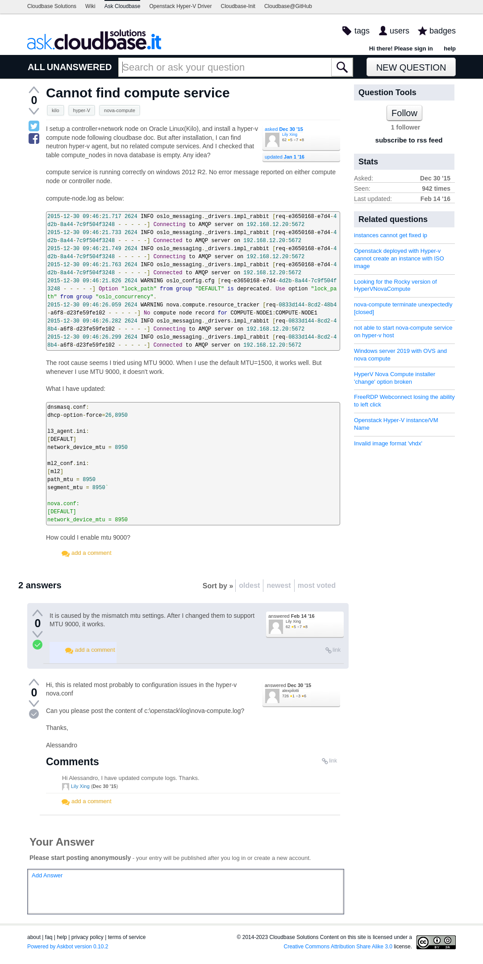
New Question (411, 67)
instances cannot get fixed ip (390, 235)
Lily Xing (289, 134)
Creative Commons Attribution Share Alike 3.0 (338, 946)
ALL (36, 67)
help (450, 48)
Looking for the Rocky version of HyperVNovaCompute (395, 285)
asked (284, 129)
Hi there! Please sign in (401, 48)
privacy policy (87, 937)
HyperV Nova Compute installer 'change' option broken (394, 378)
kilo (55, 110)
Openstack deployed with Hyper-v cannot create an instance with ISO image (399, 258)
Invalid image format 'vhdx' (388, 443)
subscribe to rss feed (409, 140)
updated (284, 156)
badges (442, 30)
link (337, 650)
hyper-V (82, 110)
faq (49, 937)
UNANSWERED (79, 67)
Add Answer (47, 875)
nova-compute (119, 110)
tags (362, 30)
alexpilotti (290, 690)
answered (291, 616)
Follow (404, 113)
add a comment (91, 552)
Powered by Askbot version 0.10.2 (67, 946)
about (34, 937)
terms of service (127, 937)
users (399, 30)
